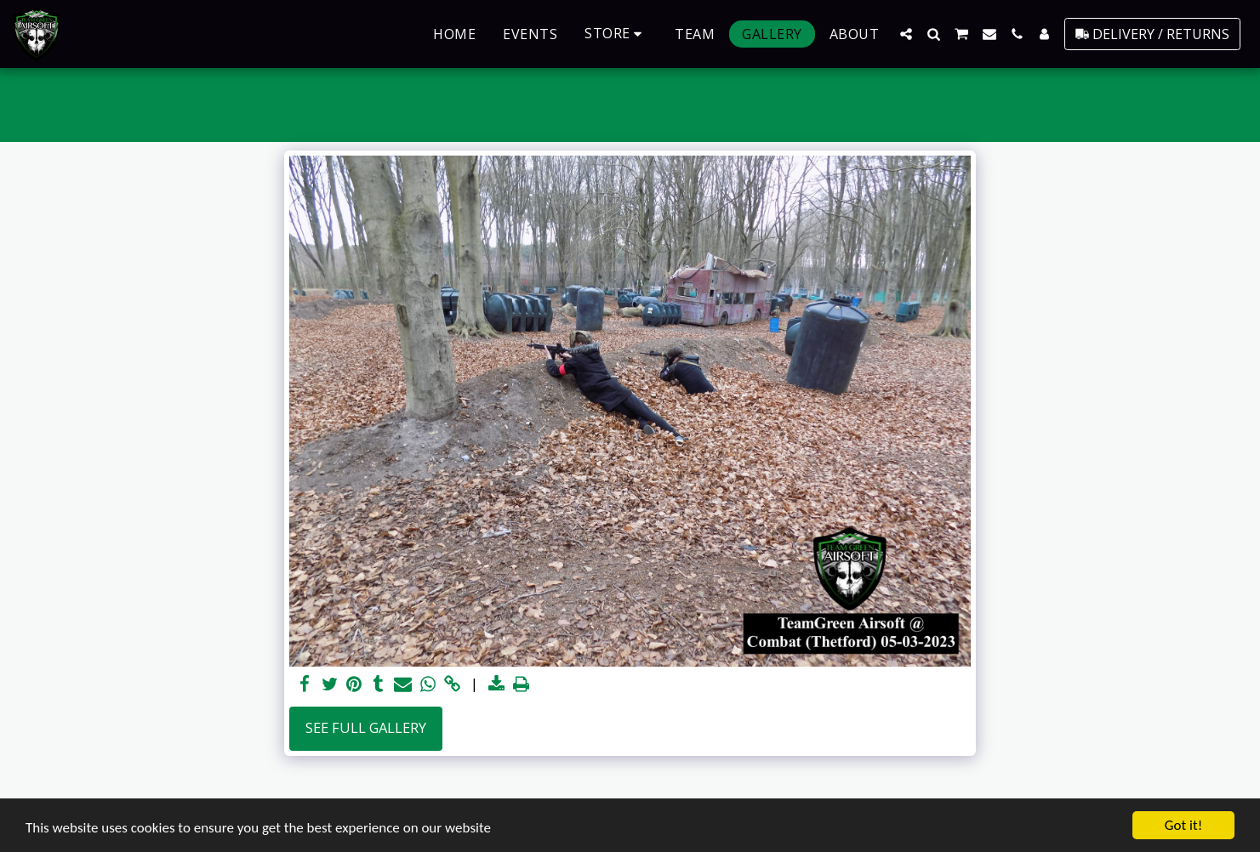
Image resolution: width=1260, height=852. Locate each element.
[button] (906, 34)
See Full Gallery (365, 727)
